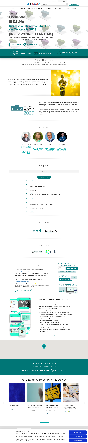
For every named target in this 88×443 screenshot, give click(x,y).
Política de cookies (45, 435)
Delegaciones (72, 1)
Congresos (30, 8)
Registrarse (54, 1)
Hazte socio (74, 4)
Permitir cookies (77, 426)
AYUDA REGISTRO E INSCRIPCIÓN (23, 290)
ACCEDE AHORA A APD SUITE (46, 335)
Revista (67, 8)
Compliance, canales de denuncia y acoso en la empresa (35, 407)
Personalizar (65, 440)
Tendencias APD (58, 8)
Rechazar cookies (78, 435)
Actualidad (48, 8)
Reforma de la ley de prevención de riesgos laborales (52, 407)
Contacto (77, 1)
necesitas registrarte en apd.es (23, 271)
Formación (22, 8)
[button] (39, 422)
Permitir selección (78, 431)
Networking (39, 8)
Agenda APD (13, 8)
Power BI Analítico (15, 405)
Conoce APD (74, 8)
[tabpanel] (17, 397)
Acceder (49, 1)
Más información (16, 44)
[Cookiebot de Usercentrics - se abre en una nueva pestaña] (8, 441)
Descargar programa (44, 177)
